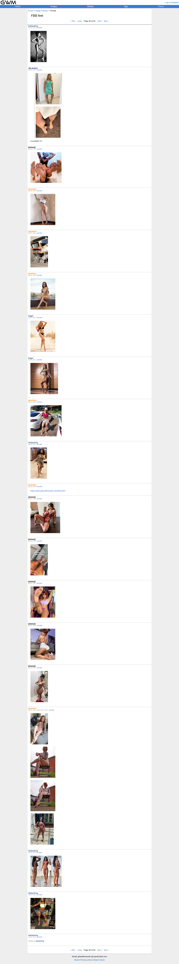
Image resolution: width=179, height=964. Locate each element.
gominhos (32, 189)
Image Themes (41, 11)
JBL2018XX (33, 68)
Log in (167, 2)
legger (30, 316)
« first (72, 21)
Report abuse (99, 960)
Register (175, 2)
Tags (126, 6)
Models (90, 6)
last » (106, 21)
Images (54, 6)
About (76, 960)
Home (17, 6)
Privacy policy (86, 960)
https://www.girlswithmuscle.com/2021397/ (48, 491)
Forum (161, 6)
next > (99, 21)
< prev (79, 21)
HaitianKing (33, 26)
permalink (39, 27)
